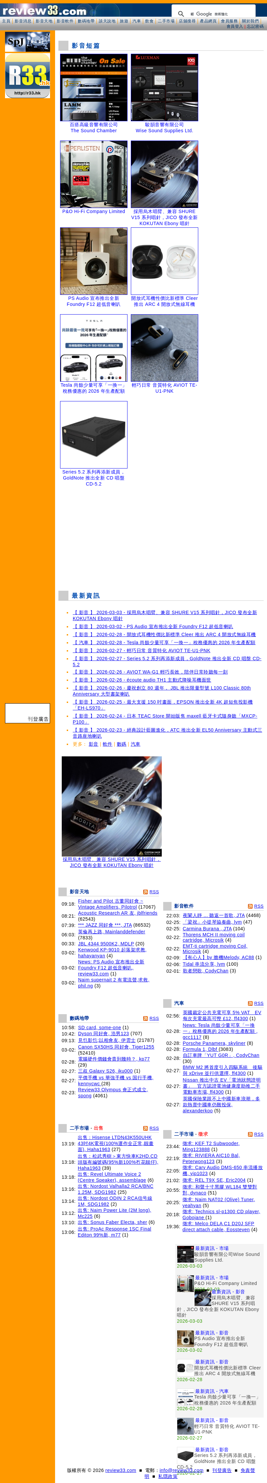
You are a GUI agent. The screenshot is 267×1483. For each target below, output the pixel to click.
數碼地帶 (86, 21)
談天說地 (107, 21)
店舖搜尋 (187, 21)
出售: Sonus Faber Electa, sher (112, 1222)
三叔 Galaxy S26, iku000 (105, 1071)
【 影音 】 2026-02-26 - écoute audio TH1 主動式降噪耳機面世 (142, 680)
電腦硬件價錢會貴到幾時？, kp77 (114, 1059)
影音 (93, 744)
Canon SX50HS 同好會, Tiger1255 (116, 1047)
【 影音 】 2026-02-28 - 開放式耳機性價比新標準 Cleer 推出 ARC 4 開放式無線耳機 (164, 634)
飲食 (149, 21)
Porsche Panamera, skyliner (214, 1043)
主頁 (6, 21)
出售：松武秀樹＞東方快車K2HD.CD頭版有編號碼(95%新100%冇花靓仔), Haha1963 (118, 1162)
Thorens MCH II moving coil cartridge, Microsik (214, 937)
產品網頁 (208, 21)
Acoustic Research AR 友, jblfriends (118, 913)
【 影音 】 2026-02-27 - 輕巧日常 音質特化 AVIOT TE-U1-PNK (141, 650)
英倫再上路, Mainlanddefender (111, 931)
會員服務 (229, 21)
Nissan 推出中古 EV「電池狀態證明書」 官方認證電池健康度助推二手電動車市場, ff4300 (222, 1086)
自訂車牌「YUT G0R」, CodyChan (221, 1055)
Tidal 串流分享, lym (204, 964)
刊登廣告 (222, 1470)
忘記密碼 (255, 26)
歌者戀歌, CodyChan (206, 970)
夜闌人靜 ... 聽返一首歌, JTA (214, 915)
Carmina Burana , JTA (207, 928)
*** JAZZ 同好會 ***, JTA (105, 925)
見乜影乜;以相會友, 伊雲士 (107, 1040)
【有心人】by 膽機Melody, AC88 (218, 957)
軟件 (107, 744)
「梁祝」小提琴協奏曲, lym (212, 922)
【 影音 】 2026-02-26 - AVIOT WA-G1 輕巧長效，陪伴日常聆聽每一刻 (150, 672)
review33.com (120, 1470)
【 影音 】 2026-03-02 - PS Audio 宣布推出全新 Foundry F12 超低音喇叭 (153, 626)
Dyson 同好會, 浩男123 (103, 1033)
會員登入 (235, 26)
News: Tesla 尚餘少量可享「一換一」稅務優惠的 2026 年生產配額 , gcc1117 (220, 1031)
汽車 (136, 21)
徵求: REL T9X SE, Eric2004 (214, 1180)
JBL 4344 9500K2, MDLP (106, 943)
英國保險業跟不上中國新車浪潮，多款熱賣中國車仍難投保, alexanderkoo (221, 1104)
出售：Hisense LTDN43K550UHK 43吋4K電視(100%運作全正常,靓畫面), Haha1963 (116, 1143)
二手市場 (166, 21)
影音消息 (23, 21)
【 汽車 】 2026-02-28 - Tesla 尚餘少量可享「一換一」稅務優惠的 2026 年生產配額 (164, 642)
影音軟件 (65, 21)
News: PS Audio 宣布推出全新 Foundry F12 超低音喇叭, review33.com (111, 967)
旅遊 (124, 21)
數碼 (121, 744)
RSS (154, 891)
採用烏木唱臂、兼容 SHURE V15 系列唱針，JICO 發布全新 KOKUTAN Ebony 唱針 (112, 860)
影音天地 (44, 21)
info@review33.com (182, 1470)
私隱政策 (168, 1476)
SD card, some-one (99, 1027)
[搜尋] (213, 14)
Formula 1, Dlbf (201, 1049)
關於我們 (250, 21)
